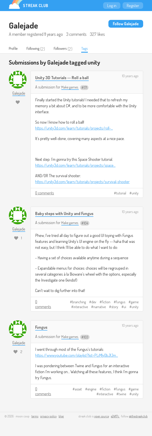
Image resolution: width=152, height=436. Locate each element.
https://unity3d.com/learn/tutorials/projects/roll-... (74, 128)
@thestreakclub (138, 416)
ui (125, 307)
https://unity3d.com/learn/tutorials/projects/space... (75, 165)
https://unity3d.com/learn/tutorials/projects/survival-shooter (82, 181)
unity (135, 193)
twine (122, 394)
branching (79, 302)
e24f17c (115, 416)
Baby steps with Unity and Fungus (67, 213)
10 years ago (130, 76)
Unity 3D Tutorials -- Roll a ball (65, 78)
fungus (120, 302)
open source (101, 416)
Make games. (71, 87)
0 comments (44, 193)
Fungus (42, 327)
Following (36, 49)
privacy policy (48, 416)
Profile (14, 49)
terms (34, 416)
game (135, 302)
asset (78, 389)
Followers (67, 49)
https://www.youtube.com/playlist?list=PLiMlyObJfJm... (76, 355)
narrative (99, 307)
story (114, 307)
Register (133, 5)
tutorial (121, 193)
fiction (106, 302)
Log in (111, 5)
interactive (80, 307)
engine (91, 389)
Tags (92, 49)
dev (93, 302)
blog (61, 416)
